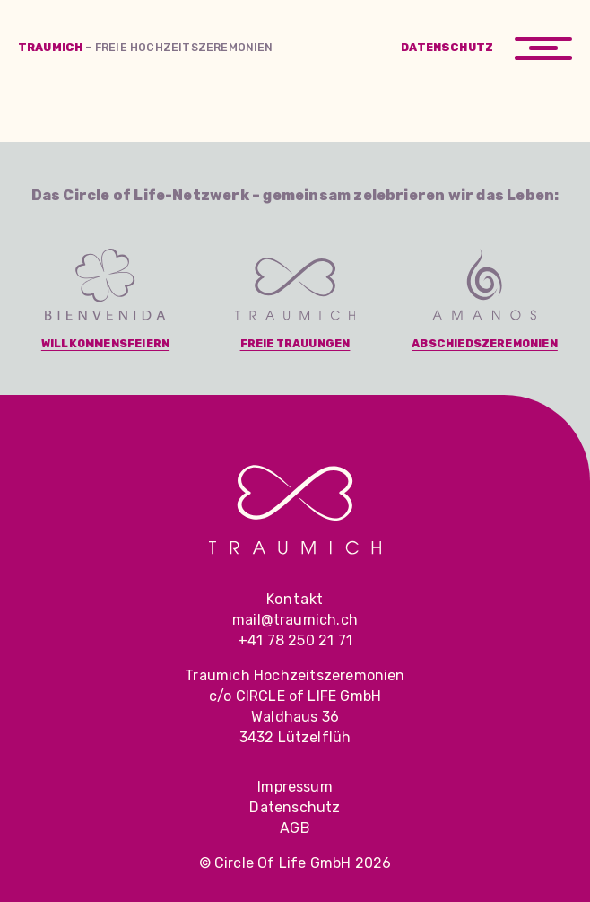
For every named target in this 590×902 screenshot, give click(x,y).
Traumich (145, 47)
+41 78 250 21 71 (295, 640)
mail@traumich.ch (295, 619)
